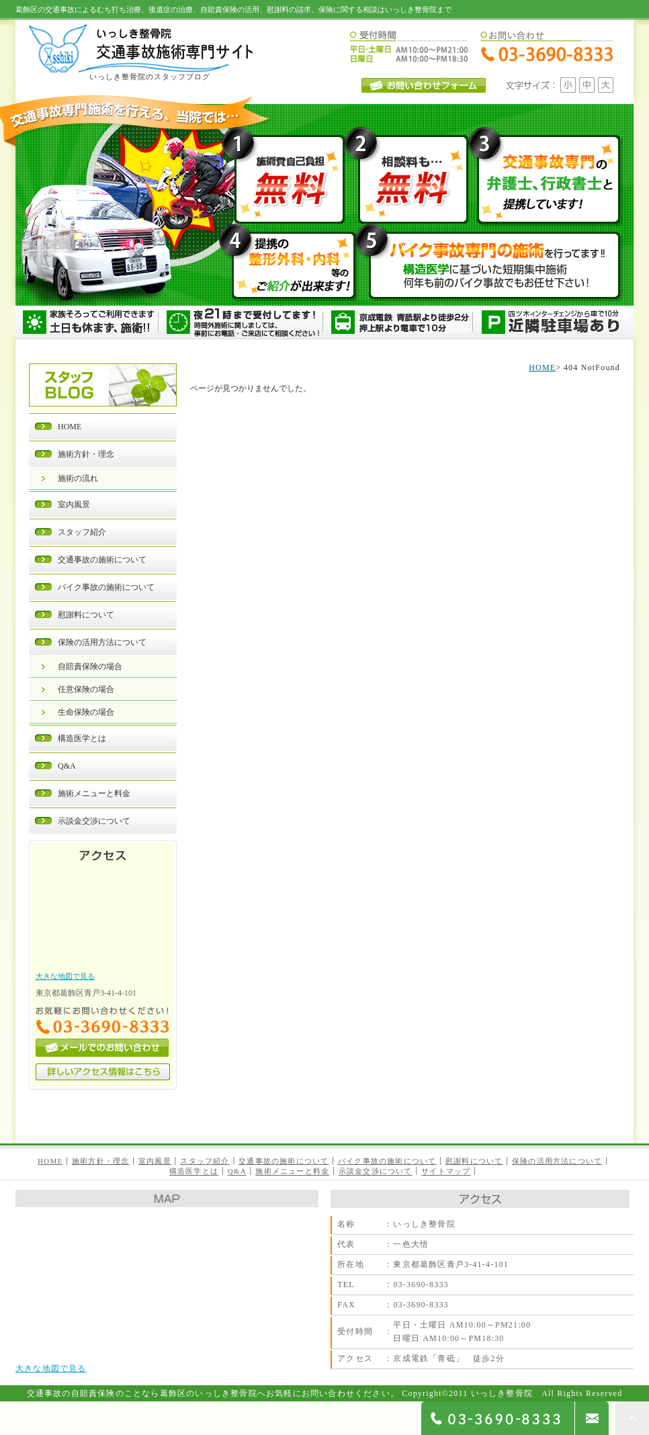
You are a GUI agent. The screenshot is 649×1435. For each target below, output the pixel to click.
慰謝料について (86, 614)
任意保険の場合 (86, 689)
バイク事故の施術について (106, 587)
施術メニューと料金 (94, 793)
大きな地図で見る (65, 976)
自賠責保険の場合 (90, 666)
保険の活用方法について (102, 642)
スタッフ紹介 (82, 532)
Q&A (67, 766)
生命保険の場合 (86, 712)
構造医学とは (82, 738)
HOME (69, 426)
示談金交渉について (94, 821)
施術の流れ (78, 478)
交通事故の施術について (102, 559)
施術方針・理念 (86, 454)
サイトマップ (445, 1172)
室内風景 (74, 504)
